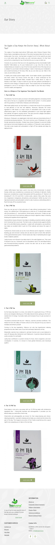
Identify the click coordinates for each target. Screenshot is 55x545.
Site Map (7, 532)
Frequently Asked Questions (37, 504)
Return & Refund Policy (35, 515)
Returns (6, 529)
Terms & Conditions (34, 513)
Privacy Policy (32, 510)
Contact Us (7, 527)
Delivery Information (34, 507)
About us (31, 502)
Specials (6, 535)
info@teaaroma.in (38, 531)
